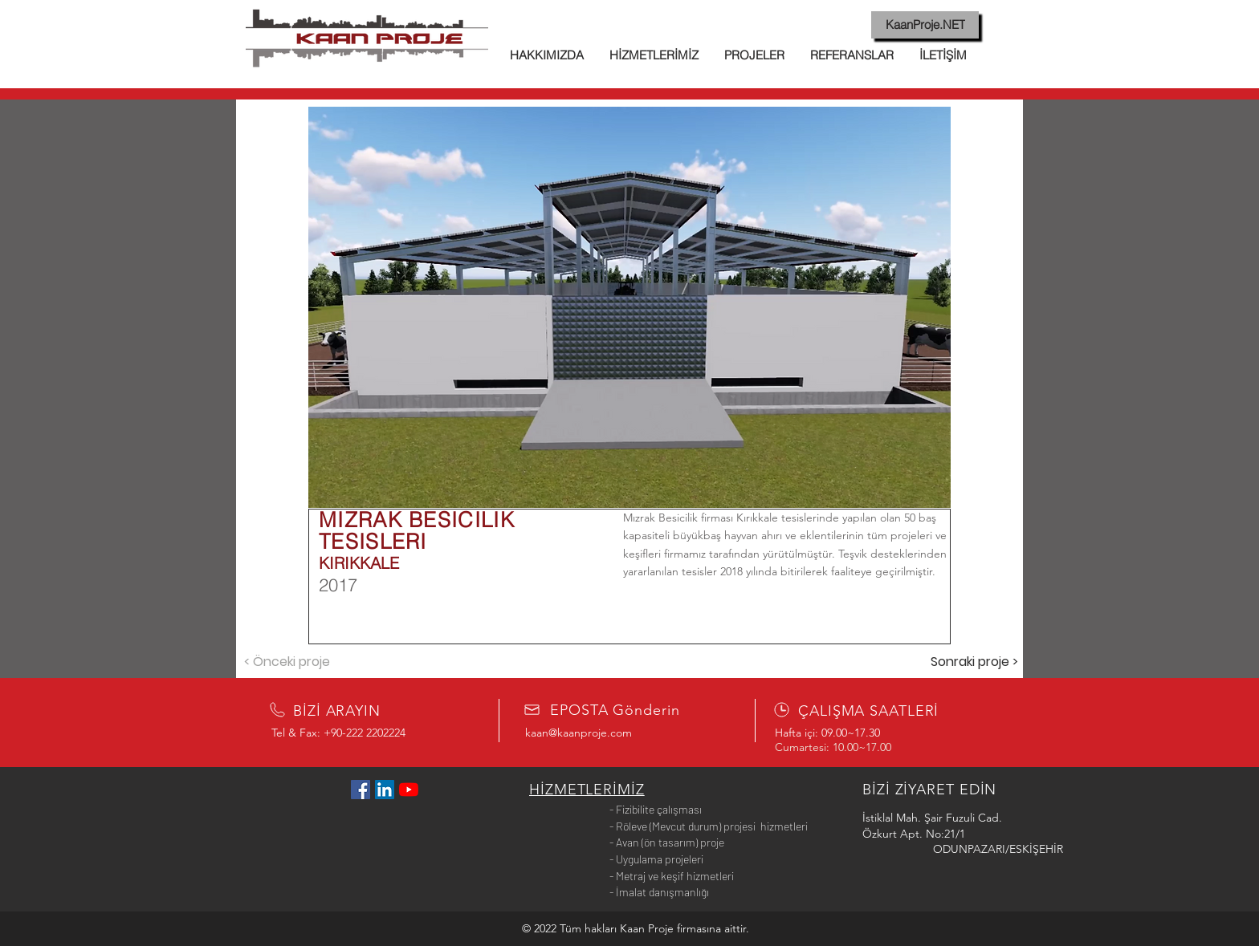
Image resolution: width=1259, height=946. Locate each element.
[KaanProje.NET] (925, 25)
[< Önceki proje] (286, 662)
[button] (629, 307)
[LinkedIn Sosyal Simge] (384, 789)
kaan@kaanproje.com (578, 732)
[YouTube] (408, 789)
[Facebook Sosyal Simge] (360, 789)
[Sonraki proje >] (974, 662)
